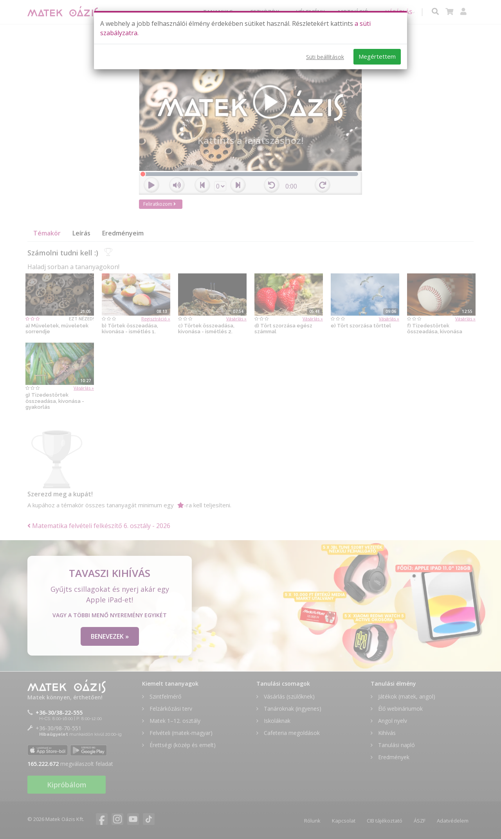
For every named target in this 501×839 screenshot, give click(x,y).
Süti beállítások (325, 57)
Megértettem (377, 56)
